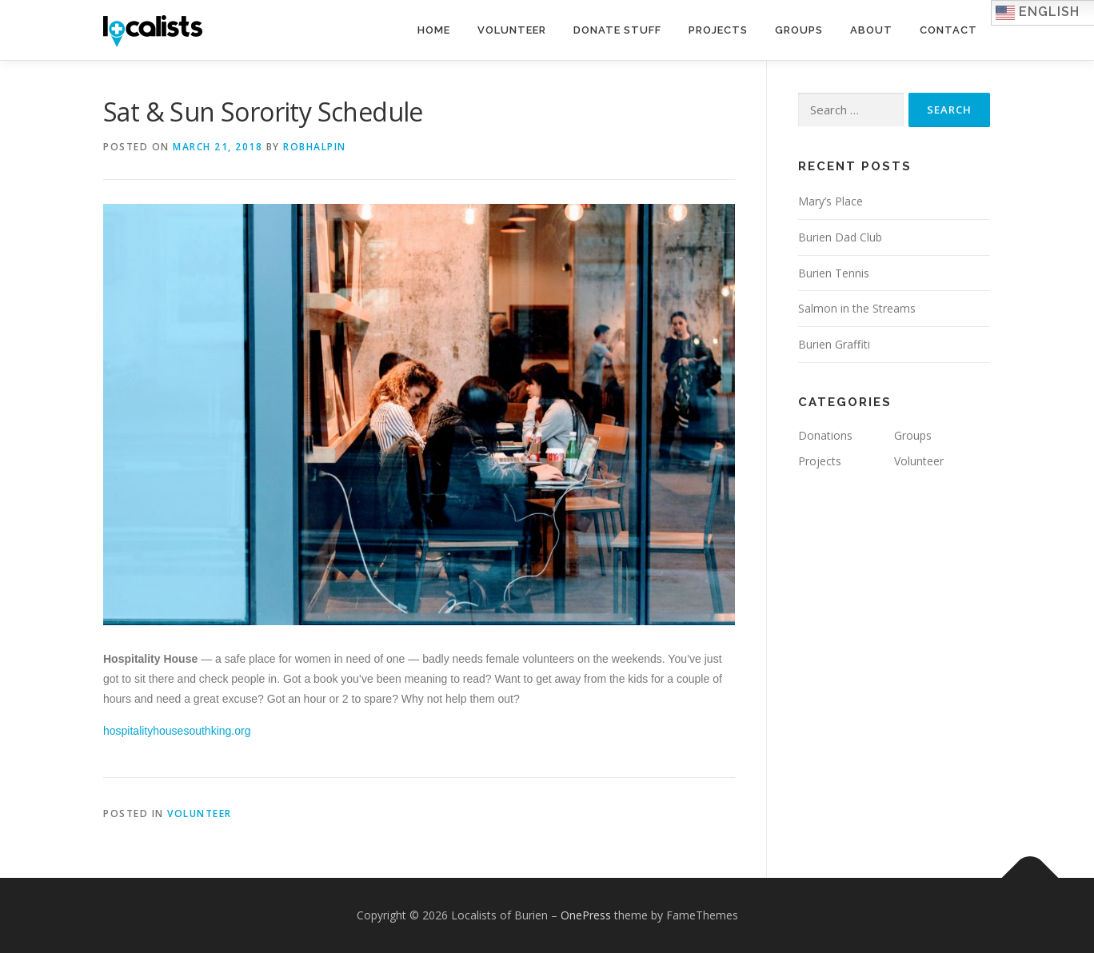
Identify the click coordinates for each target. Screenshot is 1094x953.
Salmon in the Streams (857, 308)
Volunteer (511, 30)
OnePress (586, 915)
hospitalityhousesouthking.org (176, 730)
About (871, 30)
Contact (948, 30)
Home (433, 30)
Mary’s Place (830, 201)
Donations (825, 435)
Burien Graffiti (834, 344)
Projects (718, 30)
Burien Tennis (833, 273)
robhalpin (314, 147)
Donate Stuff (617, 30)
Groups (799, 30)
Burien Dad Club (840, 237)
